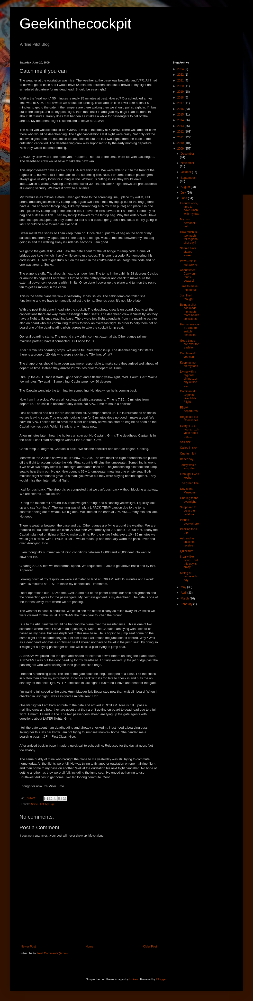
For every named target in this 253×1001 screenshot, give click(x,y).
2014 (181, 120)
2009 (181, 148)
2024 (181, 69)
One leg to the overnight (189, 499)
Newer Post (28, 946)
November (187, 163)
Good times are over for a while (189, 344)
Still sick (185, 442)
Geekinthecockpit (75, 23)
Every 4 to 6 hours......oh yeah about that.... (189, 431)
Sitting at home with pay (188, 576)
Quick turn (186, 551)
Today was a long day (188, 466)
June (184, 198)
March (185, 598)
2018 (181, 97)
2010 (181, 143)
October (186, 172)
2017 (181, 103)
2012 (181, 131)
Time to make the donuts (189, 288)
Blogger (161, 979)
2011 (181, 137)
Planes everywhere (189, 521)
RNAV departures (189, 409)
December (187, 153)
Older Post (150, 946)
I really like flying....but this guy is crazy (189, 562)
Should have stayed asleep (188, 252)
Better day (186, 459)
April (184, 592)
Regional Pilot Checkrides (189, 418)
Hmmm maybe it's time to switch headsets (189, 330)
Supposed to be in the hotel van (188, 511)
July (184, 192)
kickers (133, 979)
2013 (181, 126)
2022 (181, 74)
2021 (181, 80)
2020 (181, 86)
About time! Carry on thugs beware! (187, 275)
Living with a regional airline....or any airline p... (188, 378)
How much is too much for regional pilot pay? (189, 237)
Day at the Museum (187, 490)
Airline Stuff (37, 804)
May (184, 587)
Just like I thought (186, 297)
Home (89, 946)
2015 (181, 114)
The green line (189, 483)
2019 (181, 91)
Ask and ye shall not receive (187, 542)
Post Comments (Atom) (52, 953)
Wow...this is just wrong (188, 262)
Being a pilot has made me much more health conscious (189, 312)
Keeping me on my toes (189, 364)
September (188, 177)
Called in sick (188, 447)
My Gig (49, 804)
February (187, 604)
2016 (181, 109)
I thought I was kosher (189, 475)
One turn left (188, 453)
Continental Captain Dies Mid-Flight (188, 396)
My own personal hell (187, 223)
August (186, 187)
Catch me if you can (187, 355)
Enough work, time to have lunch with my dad (189, 208)
